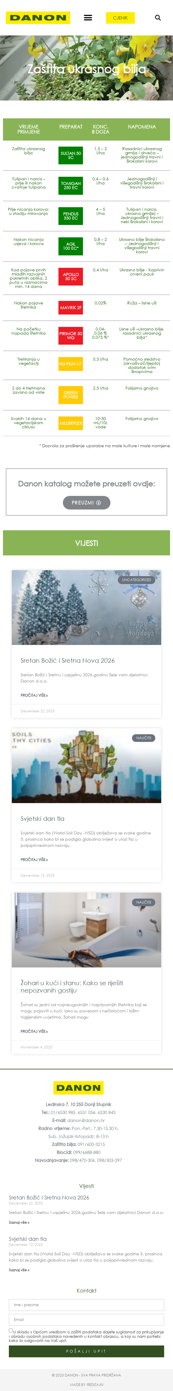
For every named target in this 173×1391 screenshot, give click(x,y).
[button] (87, 18)
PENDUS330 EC (71, 216)
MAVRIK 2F (70, 307)
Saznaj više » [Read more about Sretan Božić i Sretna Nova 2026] (19, 1222)
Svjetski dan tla (42, 818)
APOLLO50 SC (71, 276)
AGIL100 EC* (71, 246)
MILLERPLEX (71, 423)
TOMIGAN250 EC (71, 185)
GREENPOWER (70, 395)
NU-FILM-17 (70, 364)
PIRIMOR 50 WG (70, 336)
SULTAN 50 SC (71, 155)
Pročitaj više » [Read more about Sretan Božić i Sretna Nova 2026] (34, 695)
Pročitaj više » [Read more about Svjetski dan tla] (34, 859)
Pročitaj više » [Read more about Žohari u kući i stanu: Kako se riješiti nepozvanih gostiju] (34, 1031)
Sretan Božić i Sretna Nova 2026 (68, 660)
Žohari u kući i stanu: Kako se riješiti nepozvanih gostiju (72, 986)
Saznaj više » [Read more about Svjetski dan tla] (19, 1269)
